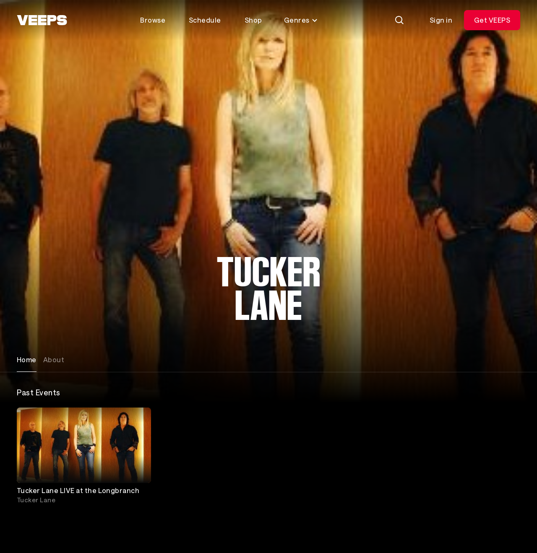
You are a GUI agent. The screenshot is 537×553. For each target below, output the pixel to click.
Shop (253, 20)
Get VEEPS (492, 20)
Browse (152, 20)
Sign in (441, 20)
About (53, 359)
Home (26, 359)
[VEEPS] (42, 20)
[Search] (399, 20)
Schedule (205, 20)
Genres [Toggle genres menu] (301, 20)
